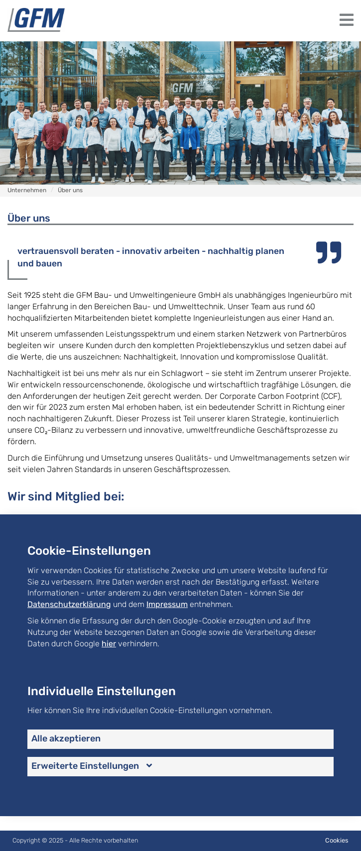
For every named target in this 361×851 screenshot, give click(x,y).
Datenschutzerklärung (69, 604)
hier (109, 643)
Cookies (337, 840)
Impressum (167, 604)
